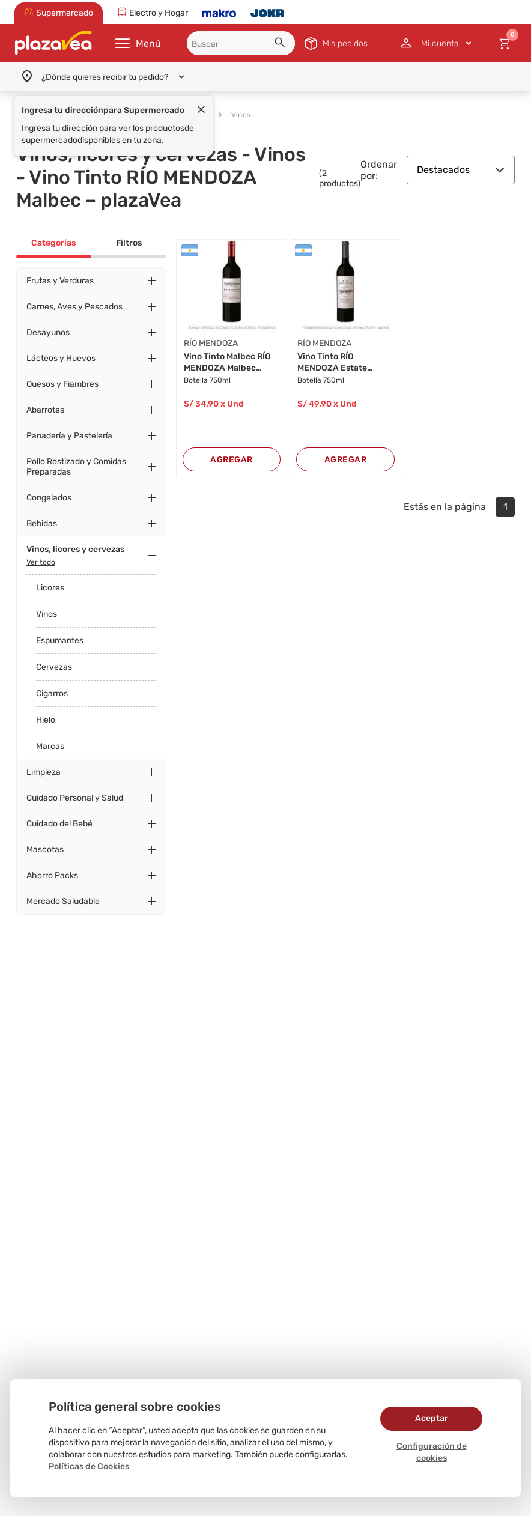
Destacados (461, 169)
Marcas (50, 746)
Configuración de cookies (431, 1452)
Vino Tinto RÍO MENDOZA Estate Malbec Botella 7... (333, 362)
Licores (50, 588)
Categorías (53, 243)
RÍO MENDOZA (211, 343)
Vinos (234, 115)
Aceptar (431, 1418)
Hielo (45, 720)
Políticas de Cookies (89, 1466)
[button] (282, 44)
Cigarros (52, 693)
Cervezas (54, 667)
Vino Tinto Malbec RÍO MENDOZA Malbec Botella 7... (227, 362)
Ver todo (40, 562)
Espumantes (59, 640)
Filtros (129, 243)
